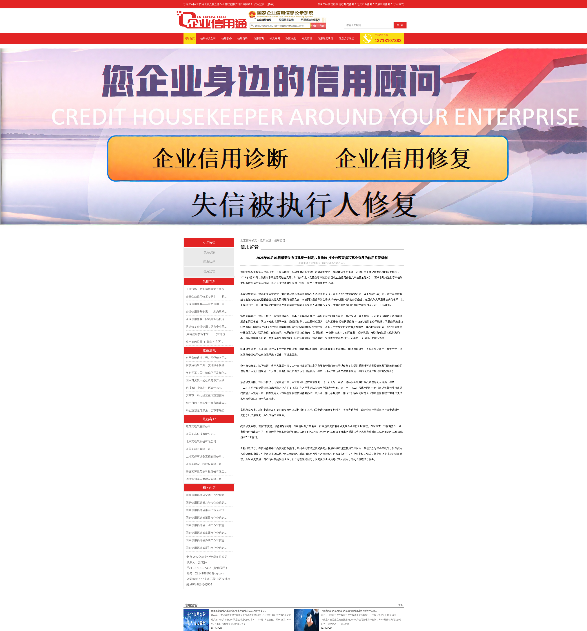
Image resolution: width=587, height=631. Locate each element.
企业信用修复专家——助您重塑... (206, 311)
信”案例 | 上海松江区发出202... (204, 387)
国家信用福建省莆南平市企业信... (206, 510)
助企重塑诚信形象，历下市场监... (206, 410)
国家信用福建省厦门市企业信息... (206, 547)
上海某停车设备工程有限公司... (205, 456)
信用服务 (226, 38)
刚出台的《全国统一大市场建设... (206, 402)
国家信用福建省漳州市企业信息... (206, 540)
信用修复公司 (208, 38)
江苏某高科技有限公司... (201, 433)
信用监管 (209, 271)
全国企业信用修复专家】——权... (206, 296)
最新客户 (209, 419)
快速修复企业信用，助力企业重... (206, 326)
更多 (400, 605)
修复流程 (307, 38)
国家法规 (209, 261)
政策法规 (291, 38)
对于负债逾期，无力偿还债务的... (206, 357)
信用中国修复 (382, 4)
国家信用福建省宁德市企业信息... (206, 495)
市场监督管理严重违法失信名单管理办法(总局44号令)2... (238, 611)
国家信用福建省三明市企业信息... (206, 525)
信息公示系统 (346, 38)
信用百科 (242, 38)
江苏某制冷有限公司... (199, 448)
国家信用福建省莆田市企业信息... (206, 517)
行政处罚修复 (346, 4)
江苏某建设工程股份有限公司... (205, 464)
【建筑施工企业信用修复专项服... (206, 289)
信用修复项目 (325, 38)
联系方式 (398, 4)
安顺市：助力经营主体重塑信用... (206, 395)
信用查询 (259, 38)
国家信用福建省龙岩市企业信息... (206, 502)
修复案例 (275, 38)
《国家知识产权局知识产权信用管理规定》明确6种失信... (349, 611)
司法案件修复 (364, 4)
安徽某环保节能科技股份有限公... (206, 471)
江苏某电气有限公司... (199, 426)
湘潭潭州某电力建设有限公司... (205, 479)
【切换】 (270, 4)
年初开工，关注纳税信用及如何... (206, 372)
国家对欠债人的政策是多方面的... (206, 380)
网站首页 (189, 38)
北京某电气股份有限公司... (202, 441)
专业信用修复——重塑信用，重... (206, 304)
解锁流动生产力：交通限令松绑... (206, 365)
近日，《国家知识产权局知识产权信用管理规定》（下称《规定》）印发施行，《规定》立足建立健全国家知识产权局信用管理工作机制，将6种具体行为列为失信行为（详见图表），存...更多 (361, 619)
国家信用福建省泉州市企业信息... (206, 532)
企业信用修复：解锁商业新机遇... (206, 319)
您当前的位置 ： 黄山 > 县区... (204, 341)
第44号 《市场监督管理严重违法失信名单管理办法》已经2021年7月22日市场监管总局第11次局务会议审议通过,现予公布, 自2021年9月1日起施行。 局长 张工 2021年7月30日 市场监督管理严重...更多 (251, 619)
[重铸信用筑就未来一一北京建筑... (207, 334)
